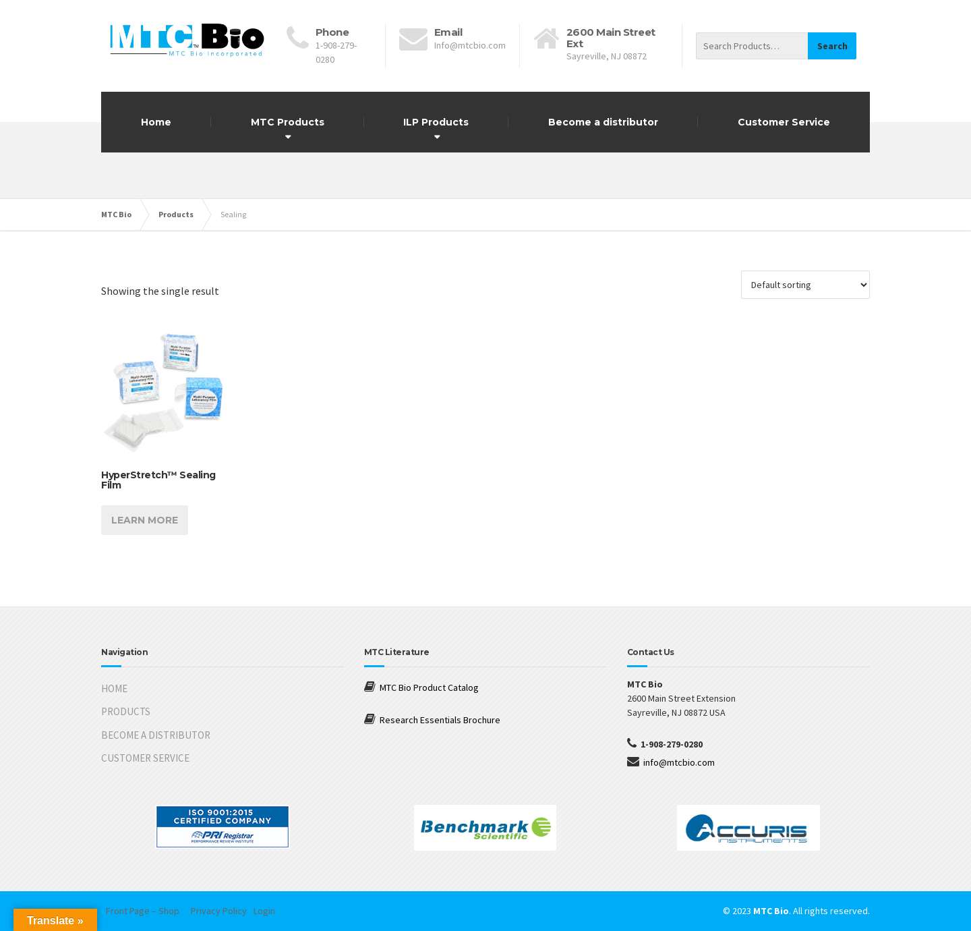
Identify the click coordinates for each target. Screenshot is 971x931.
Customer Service (784, 122)
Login (264, 911)
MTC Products (287, 122)
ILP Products (436, 122)
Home (156, 122)
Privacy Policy (219, 911)
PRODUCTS (125, 711)
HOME (114, 688)
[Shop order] (805, 285)
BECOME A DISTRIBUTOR (155, 735)
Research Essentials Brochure (440, 720)
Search (832, 46)
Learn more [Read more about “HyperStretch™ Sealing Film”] (144, 520)
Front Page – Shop (142, 911)
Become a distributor (603, 122)
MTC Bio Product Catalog (429, 687)
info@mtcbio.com (679, 762)
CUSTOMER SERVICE (145, 758)
